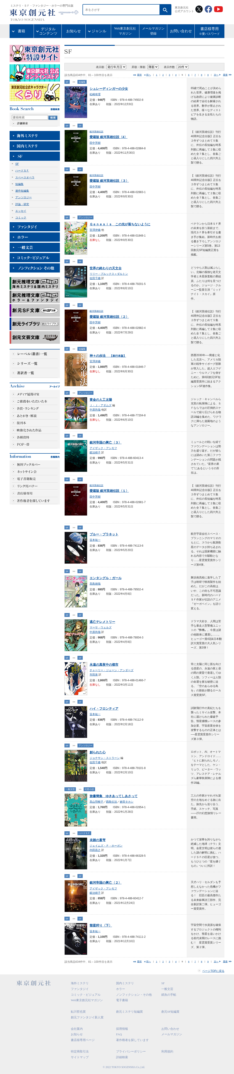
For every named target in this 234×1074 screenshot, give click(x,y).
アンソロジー (23, 197)
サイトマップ (80, 1057)
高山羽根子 (96, 801)
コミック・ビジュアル (86, 994)
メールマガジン (171, 1034)
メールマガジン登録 (153, 31)
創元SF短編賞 (170, 1011)
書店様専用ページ (83, 1040)
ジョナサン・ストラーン (105, 758)
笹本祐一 (95, 540)
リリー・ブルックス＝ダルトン (109, 273)
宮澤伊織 (95, 230)
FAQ (119, 1034)
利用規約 (167, 1051)
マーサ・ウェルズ (101, 627)
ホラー (120, 989)
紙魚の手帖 (168, 994)
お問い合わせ (181, 31)
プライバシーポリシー (131, 1051)
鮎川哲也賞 (78, 1011)
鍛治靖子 (95, 452)
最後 (225, 75)
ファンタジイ (80, 989)
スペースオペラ (25, 177)
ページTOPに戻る (213, 971)
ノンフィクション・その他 (134, 994)
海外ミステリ (80, 983)
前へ (148, 75)
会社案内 (77, 1028)
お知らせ (73, 31)
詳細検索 (122, 1057)
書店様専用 (209, 31)
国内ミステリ (125, 983)
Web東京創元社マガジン (125, 31)
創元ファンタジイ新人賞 (87, 1017)
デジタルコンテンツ (48, 31)
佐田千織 (95, 278)
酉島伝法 (111, 801)
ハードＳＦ (22, 170)
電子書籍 (122, 1000)
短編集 (19, 184)
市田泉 (94, 674)
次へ (216, 75)
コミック (20, 217)
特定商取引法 (80, 1051)
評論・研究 (22, 204)
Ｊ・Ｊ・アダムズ (101, 405)
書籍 (21, 31)
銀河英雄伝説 (96, 131)
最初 (139, 75)
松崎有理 (95, 94)
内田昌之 (95, 850)
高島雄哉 (95, 583)
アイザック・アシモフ (103, 448)
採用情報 (122, 1028)
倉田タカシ (126, 801)
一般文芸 (70, 789)
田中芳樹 (95, 142)
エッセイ (20, 211)
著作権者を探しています (132, 1040)
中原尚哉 (95, 409)
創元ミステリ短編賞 (129, 1011)
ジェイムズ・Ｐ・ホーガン (106, 845)
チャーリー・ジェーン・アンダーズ (111, 670)
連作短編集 (22, 190)
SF (17, 164)
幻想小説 (89, 789)
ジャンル (99, 31)
